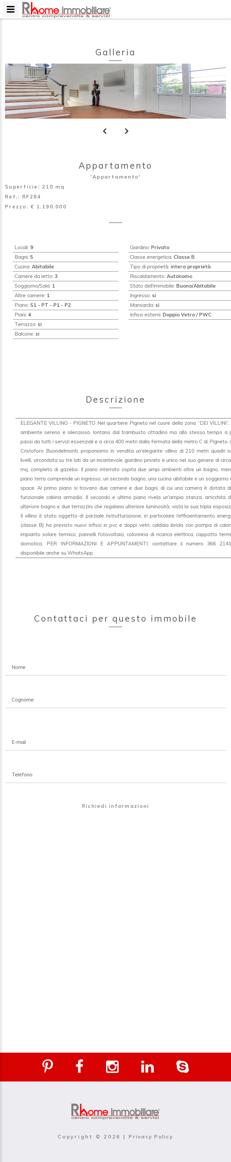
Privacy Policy (151, 1136)
